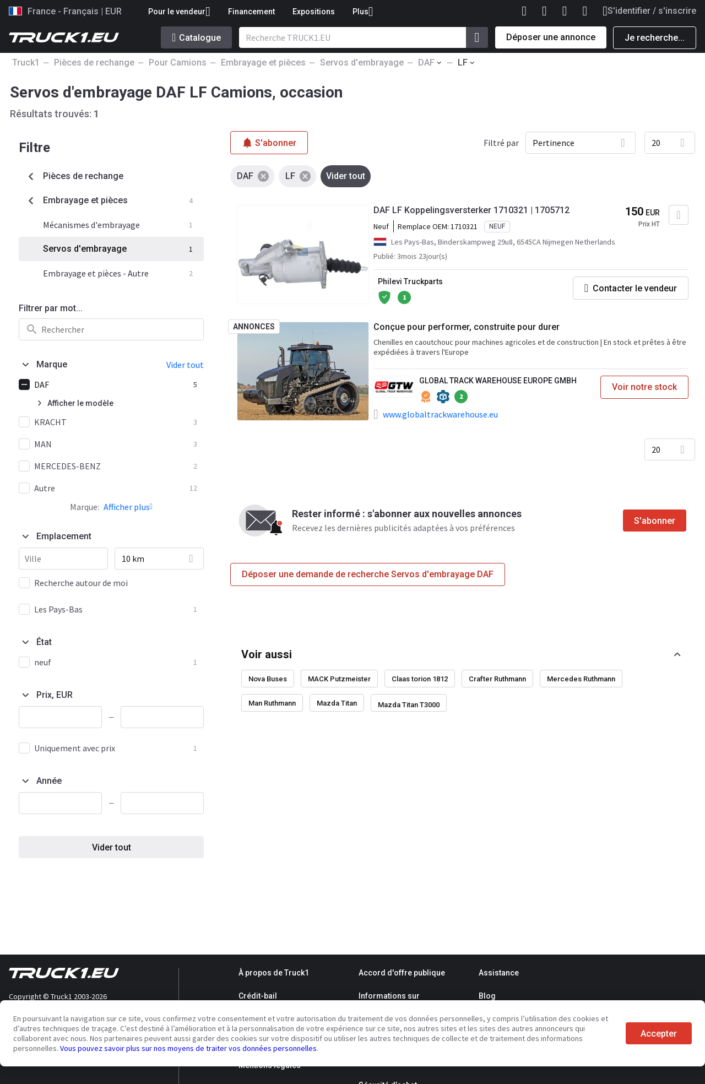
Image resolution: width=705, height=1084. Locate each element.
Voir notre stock (644, 387)
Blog (487, 995)
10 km (133, 558)
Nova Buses (267, 679)
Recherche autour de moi (81, 582)
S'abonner (654, 521)
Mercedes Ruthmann (581, 679)
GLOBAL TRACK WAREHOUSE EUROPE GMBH (498, 380)
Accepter (659, 1033)
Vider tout (111, 847)
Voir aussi (266, 654)
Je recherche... (655, 37)
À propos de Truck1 (273, 972)
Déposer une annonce (550, 37)
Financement (251, 11)
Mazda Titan (337, 703)
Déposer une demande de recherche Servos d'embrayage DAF (368, 574)
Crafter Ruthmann (497, 679)
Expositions (313, 11)
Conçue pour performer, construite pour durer (466, 327)
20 (656, 142)
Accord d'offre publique (402, 972)
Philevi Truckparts (410, 281)
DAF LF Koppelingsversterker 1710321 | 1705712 (471, 210)
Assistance (499, 972)
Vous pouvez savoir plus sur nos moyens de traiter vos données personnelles (188, 1048)
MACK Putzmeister (339, 679)
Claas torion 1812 (420, 679)
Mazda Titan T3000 (409, 705)
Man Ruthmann (272, 703)
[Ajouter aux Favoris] (678, 215)
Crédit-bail (257, 995)
